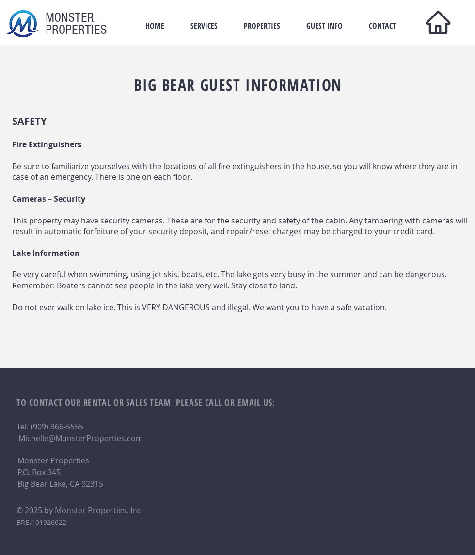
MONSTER (70, 17)
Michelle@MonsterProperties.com (80, 438)
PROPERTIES (76, 29)
